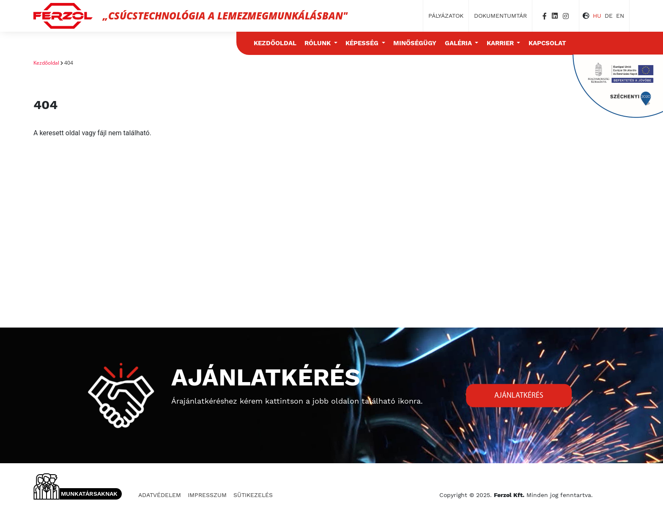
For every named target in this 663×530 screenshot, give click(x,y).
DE (609, 15)
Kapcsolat (547, 43)
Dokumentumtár (500, 15)
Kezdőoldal (275, 43)
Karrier (501, 43)
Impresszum (207, 495)
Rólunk (318, 43)
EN (620, 15)
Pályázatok (445, 15)
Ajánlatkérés (518, 395)
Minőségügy (414, 43)
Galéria (459, 43)
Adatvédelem (159, 495)
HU (597, 15)
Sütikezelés (253, 495)
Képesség (362, 43)
